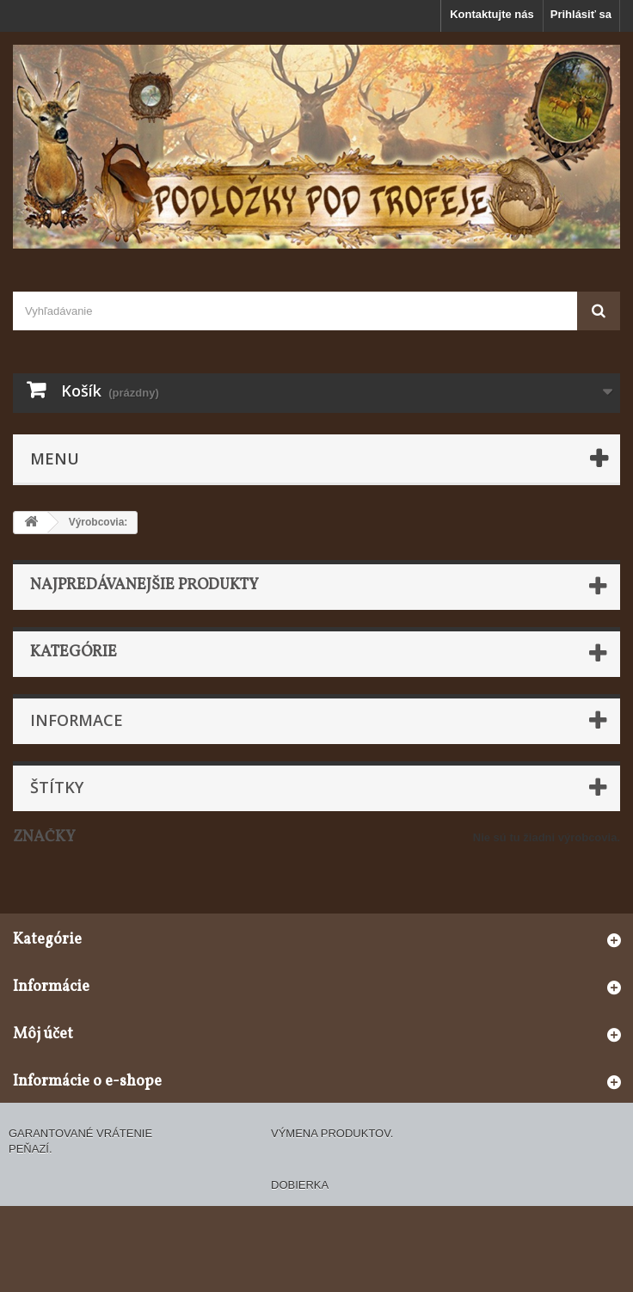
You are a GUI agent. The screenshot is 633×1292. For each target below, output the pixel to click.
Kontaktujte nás (492, 14)
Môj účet (43, 1034)
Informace (76, 720)
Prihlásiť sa (580, 14)
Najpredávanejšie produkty (144, 585)
